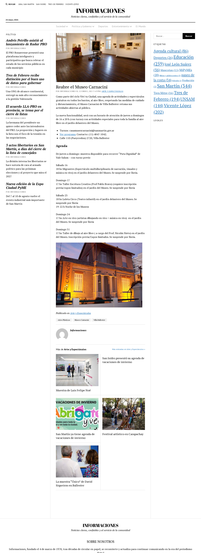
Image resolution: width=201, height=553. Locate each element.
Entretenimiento (120, 26)
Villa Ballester (99, 320)
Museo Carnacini (82, 320)
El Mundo (141, 26)
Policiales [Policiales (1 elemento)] (177, 80)
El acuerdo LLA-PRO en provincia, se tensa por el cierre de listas (24, 110)
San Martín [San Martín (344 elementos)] (174, 86)
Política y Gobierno (82, 26)
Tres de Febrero (56, 4)
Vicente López (72, 4)
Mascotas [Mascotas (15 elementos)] (169, 70)
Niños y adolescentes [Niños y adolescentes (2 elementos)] (170, 75)
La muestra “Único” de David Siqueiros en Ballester (74, 483)
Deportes (103, 26)
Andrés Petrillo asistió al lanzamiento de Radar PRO (26, 42)
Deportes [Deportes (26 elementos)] (163, 57)
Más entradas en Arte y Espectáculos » (128, 349)
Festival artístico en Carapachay (122, 434)
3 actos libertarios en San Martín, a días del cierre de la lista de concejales (26, 149)
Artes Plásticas (64, 320)
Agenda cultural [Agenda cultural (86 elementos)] (171, 51)
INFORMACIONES (100, 11)
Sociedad (60, 26)
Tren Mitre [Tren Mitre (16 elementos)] (163, 93)
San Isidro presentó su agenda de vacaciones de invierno (123, 360)
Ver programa (68, 134)
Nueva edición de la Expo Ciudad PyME (24, 186)
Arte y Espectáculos (112, 91)
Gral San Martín (26, 4)
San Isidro (41, 4)
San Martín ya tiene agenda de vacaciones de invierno (75, 436)
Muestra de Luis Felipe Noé (73, 390)
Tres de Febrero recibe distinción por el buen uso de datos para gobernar (25, 79)
